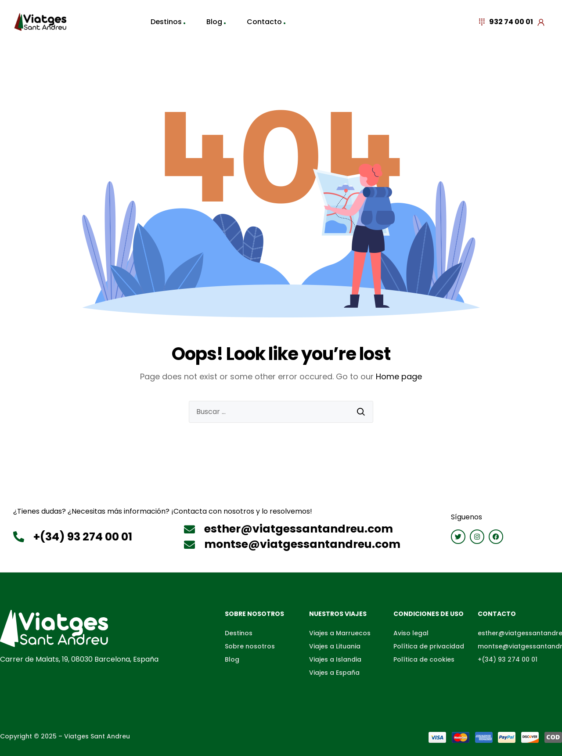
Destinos (166, 22)
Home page (399, 376)
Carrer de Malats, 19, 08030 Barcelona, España (79, 659)
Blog (214, 22)
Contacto (264, 22)
